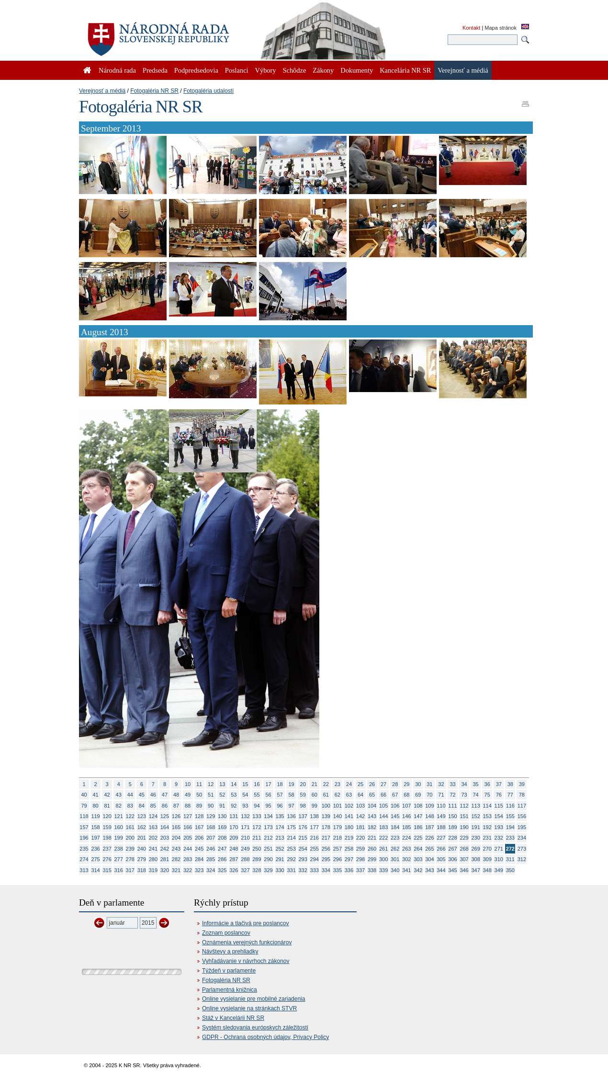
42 (107, 795)
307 (464, 859)
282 (176, 859)
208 (222, 838)
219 (349, 838)
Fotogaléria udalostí (208, 91)
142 (360, 816)
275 (95, 859)
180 (349, 827)
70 (429, 795)
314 (95, 870)
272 (510, 849)
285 (210, 859)
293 (303, 859)
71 (441, 795)
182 (372, 827)
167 (199, 827)
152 (475, 816)
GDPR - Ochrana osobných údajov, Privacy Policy (265, 1037)
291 (279, 859)
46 (153, 795)
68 (406, 795)
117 (522, 806)
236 (95, 849)
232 (499, 838)
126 (176, 816)
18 (279, 784)
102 (349, 806)
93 (245, 806)
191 (475, 827)
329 (268, 870)
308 (475, 859)
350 (510, 870)
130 (222, 816)
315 (106, 870)
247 (222, 849)
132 (245, 816)
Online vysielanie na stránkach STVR (249, 1008)
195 (522, 827)
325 (222, 870)
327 (245, 870)
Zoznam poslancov (226, 933)
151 (464, 816)
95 (268, 806)
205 (187, 838)
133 (256, 816)
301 (395, 859)
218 (337, 838)
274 (83, 859)
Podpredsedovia (196, 70)
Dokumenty (356, 70)
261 (383, 849)
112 (464, 806)
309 (487, 859)
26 (372, 784)
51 (211, 795)
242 (164, 849)
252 (279, 849)
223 (395, 838)
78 (522, 795)
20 (303, 784)
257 (337, 849)
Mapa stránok (500, 28)
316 (118, 870)
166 (187, 827)
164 (164, 827)
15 (245, 784)
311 (510, 859)
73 (464, 795)
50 (199, 795)
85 (153, 806)
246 (210, 849)
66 (383, 795)
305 (441, 859)
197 (95, 838)
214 (291, 838)
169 (222, 827)
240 (141, 849)
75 (487, 795)
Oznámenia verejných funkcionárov (247, 942)
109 (429, 806)
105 (383, 806)
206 (199, 838)
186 (418, 827)
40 (84, 795)
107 (406, 806)
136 (291, 816)
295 (326, 859)
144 (383, 816)
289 (256, 859)
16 (256, 784)
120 (106, 816)
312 (522, 859)
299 (372, 859)
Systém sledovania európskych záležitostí (255, 1027)
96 (279, 806)
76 (499, 795)
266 (441, 849)
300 (383, 859)
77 (510, 795)
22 (326, 784)
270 (487, 849)
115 (499, 806)
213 (279, 838)
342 (418, 870)
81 (107, 806)
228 (452, 838)
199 (118, 838)
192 (487, 827)
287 (233, 859)
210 (245, 838)
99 (314, 806)
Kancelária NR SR (405, 70)
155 (510, 816)
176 (303, 827)
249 (245, 849)
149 (441, 816)
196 (83, 838)
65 (372, 795)
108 (418, 806)
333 (314, 870)
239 (130, 849)
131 (233, 816)
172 (256, 827)
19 (291, 784)
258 (349, 849)
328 (256, 870)
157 (83, 827)
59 (303, 795)
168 (210, 827)
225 (418, 838)
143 (372, 816)
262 (395, 849)
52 (222, 795)
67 (395, 795)
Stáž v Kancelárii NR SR (233, 1018)
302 (406, 859)
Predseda (155, 70)
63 (349, 795)
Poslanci (236, 70)
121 (118, 816)
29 (406, 784)
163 (153, 827)
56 (268, 795)
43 (119, 795)
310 (499, 859)
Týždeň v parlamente (229, 970)
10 (188, 784)
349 (499, 870)
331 (291, 870)
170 (233, 827)
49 (188, 795)
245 (199, 849)
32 (441, 784)
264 (418, 849)
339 (383, 870)
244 (187, 849)
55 (256, 795)
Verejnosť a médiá (102, 91)
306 (452, 859)
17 (268, 784)
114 (487, 806)
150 (452, 816)
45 (142, 795)
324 (210, 870)
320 (164, 870)
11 (199, 784)
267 (452, 849)
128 (199, 816)
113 (475, 806)
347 (475, 870)
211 (256, 838)
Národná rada (117, 70)
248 (233, 849)
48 (176, 795)
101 (337, 806)
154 (499, 816)
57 (279, 795)
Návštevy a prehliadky (230, 951)
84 (142, 806)
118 (83, 816)
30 (418, 784)
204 (176, 838)
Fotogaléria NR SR (154, 91)
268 (464, 849)
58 (291, 795)
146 (406, 816)
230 (475, 838)
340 (395, 870)
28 (395, 784)
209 (233, 838)
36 (487, 784)
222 (383, 838)
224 (406, 838)
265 (429, 849)
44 (130, 795)
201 (141, 838)
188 (441, 827)
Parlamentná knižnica (229, 989)
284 (199, 859)
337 (360, 870)
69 (418, 795)
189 (452, 827)
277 (118, 859)
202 (153, 838)
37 (499, 784)
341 (406, 870)
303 (418, 859)
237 (106, 849)
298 (360, 859)
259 (360, 849)
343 (429, 870)
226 (429, 838)
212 (268, 838)
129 (210, 816)
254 (303, 849)
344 (441, 870)
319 (153, 870)
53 (233, 795)
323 (199, 870)
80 (95, 806)
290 (268, 859)
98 (303, 806)
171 (245, 827)
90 (211, 806)
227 (441, 838)
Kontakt (471, 28)
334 (326, 870)
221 (372, 838)
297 (349, 859)
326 (233, 870)
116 (510, 806)
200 (130, 838)
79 (84, 806)
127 (187, 816)
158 (95, 827)
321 (176, 870)
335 (337, 870)
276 (106, 859)
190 (464, 827)
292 (291, 859)
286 (222, 859)
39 (522, 784)
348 (487, 870)
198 (106, 838)
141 (349, 816)
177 (314, 827)
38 (510, 784)
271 (499, 849)
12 (211, 784)
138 (314, 816)
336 (349, 870)
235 (83, 849)
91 (222, 806)
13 (222, 784)
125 (164, 816)
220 (360, 838)
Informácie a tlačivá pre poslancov (245, 923)
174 (279, 827)
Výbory (265, 70)
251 (268, 849)
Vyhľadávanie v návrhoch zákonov (246, 961)
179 (337, 827)
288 (245, 859)
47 (165, 795)
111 (452, 806)
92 (233, 806)
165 (176, 827)
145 (395, 816)
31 (429, 784)
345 (452, 870)
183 (383, 827)
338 (372, 870)
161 (130, 827)
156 (522, 816)
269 (475, 849)
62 (337, 795)
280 (153, 859)
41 (95, 795)
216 (314, 838)
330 (279, 870)
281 (164, 859)
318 (141, 870)
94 (256, 806)
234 (522, 838)
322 (187, 870)
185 (406, 827)
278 (130, 859)
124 (153, 816)
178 (326, 827)
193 (499, 827)
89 (199, 806)
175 (291, 827)
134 (268, 816)
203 (164, 838)
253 (291, 849)
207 (210, 838)
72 (452, 795)
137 (303, 816)
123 (141, 816)
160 (118, 827)
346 (464, 870)
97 (291, 806)
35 (476, 784)
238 (118, 849)
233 (510, 838)
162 (141, 827)
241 (153, 849)
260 (372, 849)
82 (119, 806)
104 (372, 806)
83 (130, 806)
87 (176, 806)
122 (130, 816)
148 (429, 816)
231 (487, 838)
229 (464, 838)
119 (95, 816)
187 (429, 827)
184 (395, 827)
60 (314, 795)
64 (360, 795)
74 (476, 795)
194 (510, 827)
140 (337, 816)
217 (326, 838)
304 (429, 859)
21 (314, 784)
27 (383, 784)
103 (360, 806)
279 (141, 859)
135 (279, 816)
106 (395, 806)
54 (245, 795)
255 (314, 849)
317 (130, 870)
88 (188, 806)
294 (314, 859)
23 (337, 784)
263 (406, 849)
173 (268, 827)
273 (522, 849)
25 (360, 784)
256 (326, 849)
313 (83, 870)
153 (487, 816)
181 (360, 827)
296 (337, 859)
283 (187, 859)
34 (464, 784)
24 (349, 784)
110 (441, 806)
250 (256, 849)
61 (326, 795)
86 (165, 806)
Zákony (323, 70)
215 (303, 838)
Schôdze (294, 70)
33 (452, 784)
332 (303, 870)
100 (326, 806)
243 (176, 849)
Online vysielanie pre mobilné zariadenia (253, 998)
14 (233, 784)
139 (326, 816)
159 (106, 827)
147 (418, 816)
